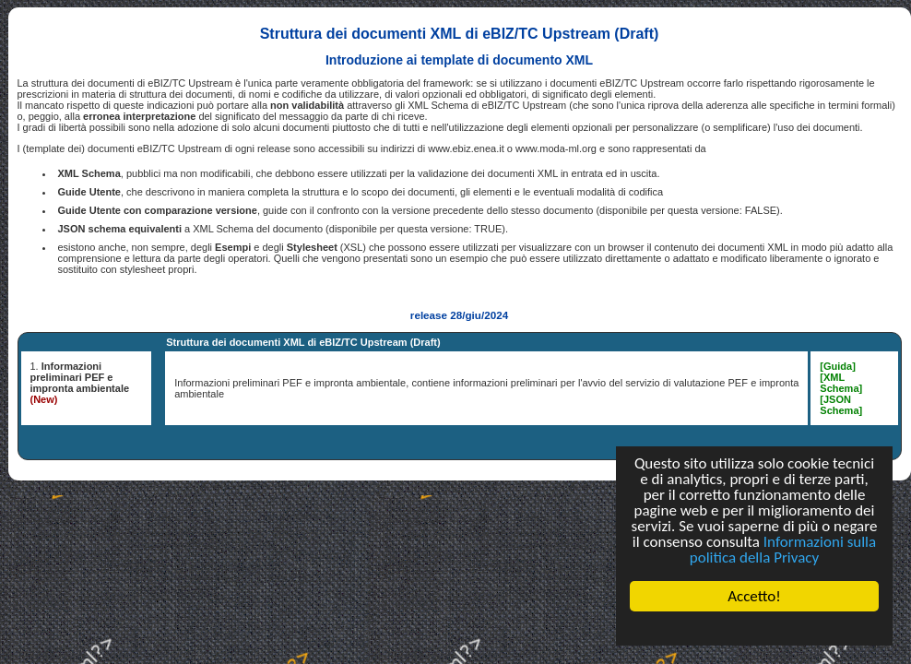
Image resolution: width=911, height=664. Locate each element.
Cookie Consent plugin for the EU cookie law (754, 628)
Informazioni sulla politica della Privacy (783, 549)
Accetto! (754, 596)
